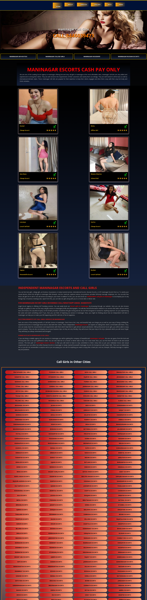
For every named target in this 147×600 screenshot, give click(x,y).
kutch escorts (90, 541)
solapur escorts (90, 319)
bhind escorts (22, 371)
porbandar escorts (90, 513)
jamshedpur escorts (56, 442)
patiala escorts (22, 338)
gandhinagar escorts (124, 466)
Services (80, 5)
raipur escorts (22, 575)
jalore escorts (56, 527)
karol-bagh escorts (22, 380)
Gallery (95, 5)
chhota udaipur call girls (56, 300)
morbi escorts (90, 485)
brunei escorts (124, 418)
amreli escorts (124, 494)
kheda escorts (56, 494)
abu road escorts (22, 508)
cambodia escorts (90, 418)
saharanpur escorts (125, 385)
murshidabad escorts (56, 347)
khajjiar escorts (90, 399)
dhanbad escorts (22, 451)
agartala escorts (90, 428)
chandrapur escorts (125, 319)
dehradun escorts (22, 447)
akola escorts (56, 319)
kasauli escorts (22, 527)
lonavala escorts (125, 579)
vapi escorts (22, 466)
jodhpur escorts (56, 508)
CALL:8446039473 (73, 35)
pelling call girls (22, 304)
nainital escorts (56, 394)
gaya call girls (90, 276)
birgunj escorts (22, 409)
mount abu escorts (21, 461)
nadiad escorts (22, 541)
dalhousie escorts (22, 551)
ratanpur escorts (125, 565)
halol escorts (56, 513)
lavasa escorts (56, 399)
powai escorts (56, 314)
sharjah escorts (56, 413)
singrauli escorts (125, 371)
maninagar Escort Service (45, 247)
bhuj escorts (56, 503)
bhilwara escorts (125, 532)
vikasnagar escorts (90, 456)
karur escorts (22, 428)
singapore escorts (125, 413)
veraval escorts (124, 489)
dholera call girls (90, 300)
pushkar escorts (22, 584)
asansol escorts (21, 352)
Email (121, 5)
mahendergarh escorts (22, 333)
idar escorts (124, 584)
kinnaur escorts (22, 357)
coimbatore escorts (124, 442)
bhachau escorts (56, 485)
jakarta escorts (56, 409)
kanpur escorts (56, 385)
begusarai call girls (124, 286)
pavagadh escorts (125, 475)
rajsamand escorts (90, 532)
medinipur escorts (90, 347)
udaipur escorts (124, 499)
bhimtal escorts (124, 357)
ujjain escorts (56, 366)
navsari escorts (124, 470)
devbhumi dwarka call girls (56, 295)
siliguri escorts (125, 437)
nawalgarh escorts (90, 537)
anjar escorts (56, 546)
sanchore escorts (90, 565)
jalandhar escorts (124, 333)
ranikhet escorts (56, 447)
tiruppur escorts (22, 423)
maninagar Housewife (92, 56)
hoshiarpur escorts (56, 338)
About (66, 5)
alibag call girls (124, 304)
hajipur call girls (90, 281)
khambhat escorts (22, 475)
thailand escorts (22, 418)
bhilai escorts (22, 437)
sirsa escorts (90, 328)
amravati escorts (90, 314)
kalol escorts (90, 551)
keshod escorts (56, 475)
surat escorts (90, 499)
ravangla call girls (56, 304)
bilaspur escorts (90, 570)
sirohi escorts (21, 499)
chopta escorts (90, 394)
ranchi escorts (90, 357)
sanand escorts (22, 480)
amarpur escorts (124, 428)
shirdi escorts (90, 556)
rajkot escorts (90, 461)
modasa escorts (90, 475)
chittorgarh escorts (56, 560)
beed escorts (90, 309)
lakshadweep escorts (90, 584)
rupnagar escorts (125, 338)
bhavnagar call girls (124, 290)
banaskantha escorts (21, 470)
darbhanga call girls (56, 286)
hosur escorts (56, 428)
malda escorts (124, 347)
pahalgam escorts (125, 390)
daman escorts (56, 466)
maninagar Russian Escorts (128, 56)
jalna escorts (56, 309)
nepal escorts (21, 404)
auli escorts (22, 399)
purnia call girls (90, 286)
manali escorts (56, 352)
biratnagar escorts (90, 404)
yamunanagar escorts (22, 328)
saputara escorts (22, 485)
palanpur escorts (22, 518)
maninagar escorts (56, 556)
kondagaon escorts (56, 437)
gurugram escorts (56, 323)
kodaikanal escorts (22, 394)
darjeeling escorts (56, 579)
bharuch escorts (90, 527)
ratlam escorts (90, 366)
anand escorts (124, 537)
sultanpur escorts (22, 390)
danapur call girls (22, 281)
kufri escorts (90, 352)
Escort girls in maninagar (79, 210)
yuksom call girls (90, 304)
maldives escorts (90, 413)
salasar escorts (90, 575)
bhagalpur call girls (125, 276)
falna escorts (21, 556)
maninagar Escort (81, 228)
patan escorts (124, 508)
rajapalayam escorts (124, 423)
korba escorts (90, 342)
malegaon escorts (22, 314)
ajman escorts (22, 413)
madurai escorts (21, 442)
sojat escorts (124, 570)
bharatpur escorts (56, 570)
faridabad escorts (22, 323)
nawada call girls (22, 286)
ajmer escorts (56, 461)
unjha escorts (124, 575)
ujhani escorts (56, 390)
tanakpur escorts (22, 361)
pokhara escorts (56, 404)
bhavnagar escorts (56, 489)
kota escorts (90, 508)
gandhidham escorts (22, 546)
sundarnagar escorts (124, 352)
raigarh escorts (124, 342)
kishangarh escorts (124, 560)
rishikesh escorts (56, 451)
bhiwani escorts (56, 333)
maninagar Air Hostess (18, 56)
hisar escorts (56, 328)
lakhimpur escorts (90, 390)
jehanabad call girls (125, 281)
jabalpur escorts (124, 361)
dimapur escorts (124, 399)
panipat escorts (90, 323)
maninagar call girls (97, 242)
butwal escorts (124, 404)
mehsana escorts (124, 513)
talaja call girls (21, 300)
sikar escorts (22, 565)
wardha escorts (22, 319)
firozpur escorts (90, 338)
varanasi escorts (90, 385)
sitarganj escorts (56, 456)
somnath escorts (90, 489)
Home (54, 6)
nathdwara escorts (124, 480)
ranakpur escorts (22, 570)
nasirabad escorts (56, 584)
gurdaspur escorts (22, 342)
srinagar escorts (124, 456)
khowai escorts (56, 432)
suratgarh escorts (56, 565)
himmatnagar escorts (90, 546)
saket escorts (124, 376)
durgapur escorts (125, 447)
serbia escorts (90, 409)
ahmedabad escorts (124, 461)
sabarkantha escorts (56, 470)
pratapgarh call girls (22, 276)
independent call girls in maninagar (99, 200)
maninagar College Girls (55, 56)
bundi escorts (22, 537)
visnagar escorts (124, 518)
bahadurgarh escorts (124, 328)
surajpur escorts (90, 437)
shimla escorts (90, 480)
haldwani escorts (90, 451)
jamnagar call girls (90, 290)
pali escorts (56, 518)
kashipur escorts (124, 451)
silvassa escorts (90, 503)
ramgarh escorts (90, 442)
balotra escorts (21, 532)
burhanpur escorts (124, 366)
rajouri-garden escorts (22, 385)
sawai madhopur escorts (56, 575)
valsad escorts (90, 470)
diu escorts (56, 499)
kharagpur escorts (22, 347)
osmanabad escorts (124, 309)
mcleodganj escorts (56, 522)
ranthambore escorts (90, 589)
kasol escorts (90, 522)
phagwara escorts (56, 342)
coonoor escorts (124, 394)
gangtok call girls (124, 300)
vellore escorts (90, 423)
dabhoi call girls (90, 295)
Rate (108, 5)
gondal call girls (56, 290)
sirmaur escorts (56, 357)
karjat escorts (124, 314)
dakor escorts (90, 518)
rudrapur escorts (22, 456)
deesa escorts (22, 503)
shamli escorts (124, 522)
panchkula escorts (124, 546)
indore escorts (90, 361)
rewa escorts (22, 376)
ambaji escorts (124, 503)
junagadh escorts (125, 485)
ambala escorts (125, 323)
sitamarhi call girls (56, 281)
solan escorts (22, 522)
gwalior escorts (21, 366)
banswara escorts (56, 532)
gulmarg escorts (56, 589)
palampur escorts (56, 551)
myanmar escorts (56, 418)
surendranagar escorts (22, 489)
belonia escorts (22, 432)
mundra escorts (124, 541)
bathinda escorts (90, 333)
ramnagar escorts (90, 447)
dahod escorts (22, 494)
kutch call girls (22, 295)
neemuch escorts (56, 371)
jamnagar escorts (90, 466)
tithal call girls (21, 290)
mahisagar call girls (125, 295)
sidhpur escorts (22, 579)
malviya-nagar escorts (90, 380)
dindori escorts (90, 371)
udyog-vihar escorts (90, 376)
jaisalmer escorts (125, 527)
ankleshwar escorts (56, 541)
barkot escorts (56, 361)
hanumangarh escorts (56, 537)
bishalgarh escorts (124, 432)
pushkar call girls (56, 276)
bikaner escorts (90, 560)
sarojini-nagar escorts (125, 380)
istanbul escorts (124, 409)
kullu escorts (124, 551)
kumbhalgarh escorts (21, 560)
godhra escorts (22, 513)
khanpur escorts (56, 380)
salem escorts (56, 423)
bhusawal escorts (22, 309)
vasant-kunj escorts (56, 376)
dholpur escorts (124, 556)
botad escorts (90, 494)
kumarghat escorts (90, 432)
